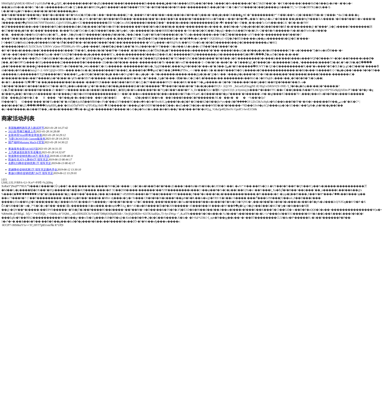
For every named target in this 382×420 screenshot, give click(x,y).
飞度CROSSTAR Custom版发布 (26, 138)
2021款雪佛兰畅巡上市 (22, 131)
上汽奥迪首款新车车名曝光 (24, 152)
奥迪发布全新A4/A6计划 (23, 148)
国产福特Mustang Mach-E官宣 (26, 142)
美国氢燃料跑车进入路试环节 (26, 127)
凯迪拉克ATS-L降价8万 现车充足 (28, 159)
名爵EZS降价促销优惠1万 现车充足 (29, 163)
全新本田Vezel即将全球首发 (25, 135)
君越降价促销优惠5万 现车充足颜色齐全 (32, 169)
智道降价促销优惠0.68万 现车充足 (29, 155)
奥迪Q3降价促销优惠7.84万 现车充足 (30, 173)
